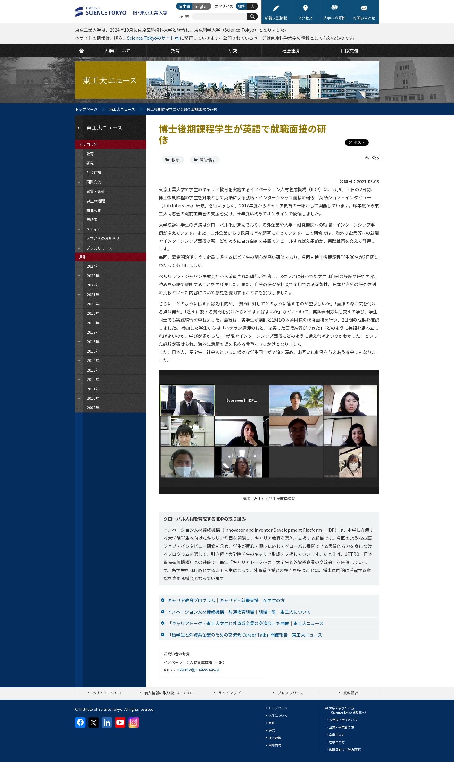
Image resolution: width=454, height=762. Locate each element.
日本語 (184, 6)
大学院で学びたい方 (343, 719)
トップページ (86, 109)
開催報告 (207, 159)
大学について (278, 715)
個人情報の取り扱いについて (168, 692)
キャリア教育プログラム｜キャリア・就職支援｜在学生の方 (226, 600)
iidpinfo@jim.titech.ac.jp (198, 669)
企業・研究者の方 (341, 727)
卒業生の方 (337, 734)
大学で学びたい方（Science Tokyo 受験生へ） (348, 710)
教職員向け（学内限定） (346, 749)
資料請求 (350, 692)
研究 (272, 730)
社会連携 (275, 737)
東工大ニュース (122, 109)
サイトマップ (229, 692)
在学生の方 (337, 742)
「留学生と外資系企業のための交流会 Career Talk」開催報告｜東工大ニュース (244, 635)
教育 (175, 159)
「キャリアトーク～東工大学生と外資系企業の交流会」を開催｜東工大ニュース (245, 623)
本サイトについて (107, 692)
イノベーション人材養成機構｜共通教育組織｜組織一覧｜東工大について (239, 612)
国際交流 (275, 745)
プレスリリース (290, 692)
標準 (242, 6)
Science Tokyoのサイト (150, 38)
